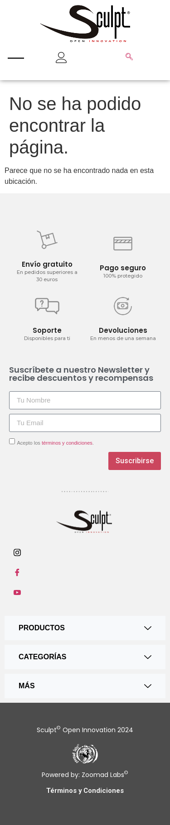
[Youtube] (85, 592)
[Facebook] (85, 572)
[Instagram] (85, 552)
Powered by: (61, 774)
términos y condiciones (67, 443)
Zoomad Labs (104, 774)
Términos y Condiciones (85, 791)
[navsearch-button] (129, 57)
